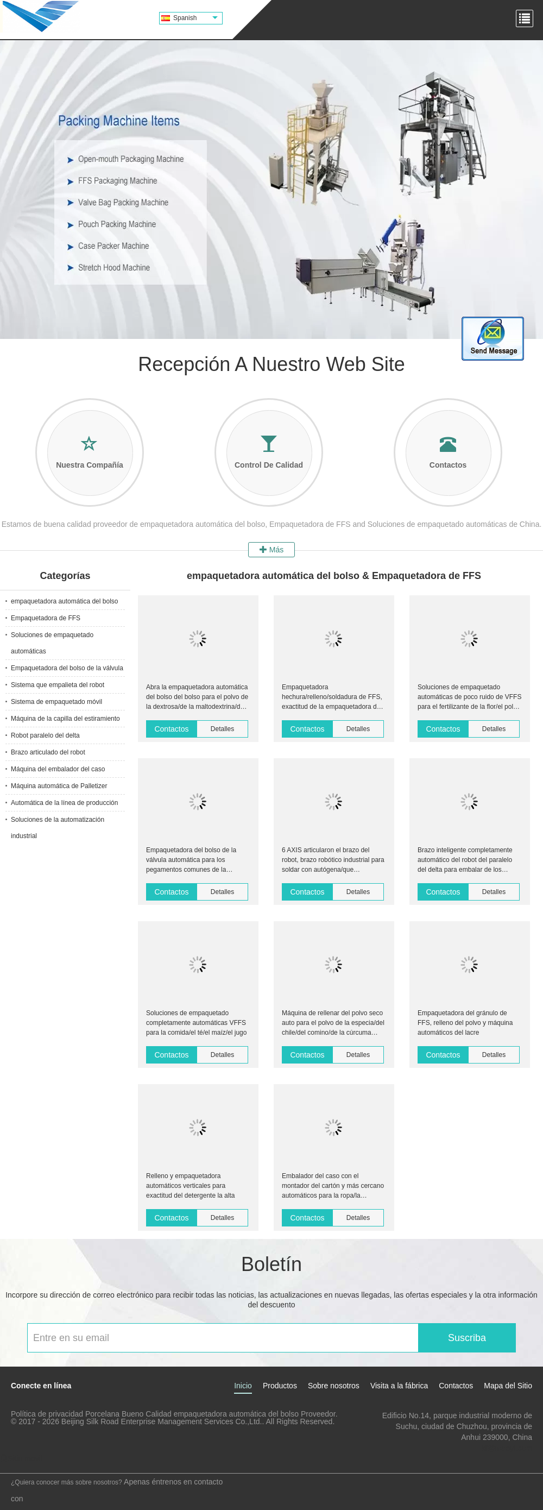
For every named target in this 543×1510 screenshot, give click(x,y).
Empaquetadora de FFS (45, 618)
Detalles (222, 729)
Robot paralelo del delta (45, 735)
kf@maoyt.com (506, 1448)
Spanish (195, 18)
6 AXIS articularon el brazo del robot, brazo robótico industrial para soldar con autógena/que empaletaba (333, 860)
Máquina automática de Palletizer (59, 786)
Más (271, 549)
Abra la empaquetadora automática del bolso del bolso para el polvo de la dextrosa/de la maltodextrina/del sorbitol (197, 697)
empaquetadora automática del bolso (64, 601)
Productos (280, 1385)
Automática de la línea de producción (64, 803)
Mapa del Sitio (508, 1385)
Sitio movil (21, 1458)
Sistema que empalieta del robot (57, 685)
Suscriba (467, 1337)
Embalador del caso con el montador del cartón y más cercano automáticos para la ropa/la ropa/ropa (333, 1186)
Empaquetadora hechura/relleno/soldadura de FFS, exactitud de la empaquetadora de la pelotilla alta (332, 697)
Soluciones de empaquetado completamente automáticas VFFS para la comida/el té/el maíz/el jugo (196, 1022)
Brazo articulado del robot (48, 752)
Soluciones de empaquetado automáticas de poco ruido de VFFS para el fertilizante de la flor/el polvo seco (469, 697)
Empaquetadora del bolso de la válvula (67, 668)
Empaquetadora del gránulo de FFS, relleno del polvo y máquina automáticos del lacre (465, 1022)
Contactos (171, 729)
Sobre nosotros (333, 1385)
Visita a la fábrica (399, 1385)
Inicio (243, 1385)
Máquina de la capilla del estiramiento (65, 718)
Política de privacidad (47, 1414)
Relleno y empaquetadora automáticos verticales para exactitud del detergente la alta (190, 1185)
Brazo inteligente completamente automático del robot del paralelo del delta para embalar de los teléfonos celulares (465, 860)
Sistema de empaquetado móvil (56, 702)
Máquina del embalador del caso (58, 769)
